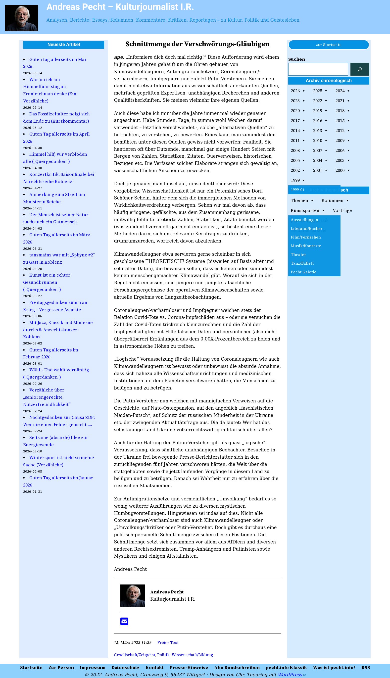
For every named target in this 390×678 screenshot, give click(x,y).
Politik (163, 654)
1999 (298, 180)
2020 (298, 111)
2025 (320, 91)
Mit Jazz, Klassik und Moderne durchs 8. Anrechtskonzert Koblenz (58, 329)
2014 (298, 131)
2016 (320, 121)
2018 (343, 111)
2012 (343, 131)
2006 (343, 150)
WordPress (292, 674)
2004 (320, 160)
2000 (343, 170)
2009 (343, 140)
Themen (302, 200)
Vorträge (342, 210)
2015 (343, 121)
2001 (320, 170)
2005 (298, 160)
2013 (320, 131)
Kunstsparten (308, 210)
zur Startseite (328, 44)
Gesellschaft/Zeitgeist (134, 654)
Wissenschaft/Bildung (192, 654)
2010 (320, 140)
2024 (343, 91)
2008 (298, 150)
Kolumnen (335, 200)
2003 (343, 160)
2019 (320, 111)
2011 (298, 140)
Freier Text (168, 642)
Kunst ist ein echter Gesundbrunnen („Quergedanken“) (46, 282)
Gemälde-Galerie (309, 230)
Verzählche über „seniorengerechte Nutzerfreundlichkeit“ (47, 397)
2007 (320, 150)
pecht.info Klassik (310, 220)
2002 (298, 170)
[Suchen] (359, 69)
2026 (298, 91)
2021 (343, 101)
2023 (298, 101)
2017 (298, 121)
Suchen (296, 59)
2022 (320, 101)
